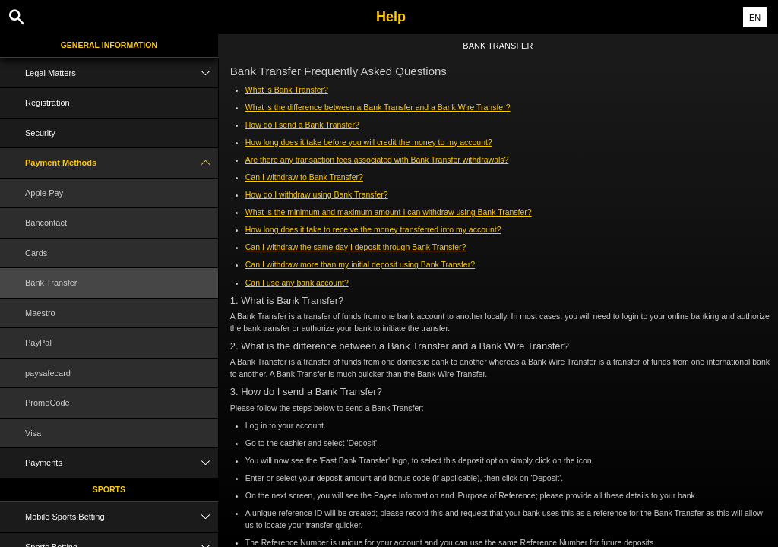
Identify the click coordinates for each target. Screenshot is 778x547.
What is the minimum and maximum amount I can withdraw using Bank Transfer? (388, 212)
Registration (47, 102)
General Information (109, 44)
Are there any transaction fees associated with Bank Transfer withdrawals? (377, 159)
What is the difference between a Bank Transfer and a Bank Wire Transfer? (378, 107)
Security (40, 133)
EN (755, 17)
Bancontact (46, 222)
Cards (36, 253)
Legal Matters (121, 73)
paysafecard (48, 373)
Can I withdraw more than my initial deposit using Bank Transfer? (360, 264)
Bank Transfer (51, 282)
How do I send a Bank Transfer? (302, 124)
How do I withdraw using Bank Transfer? (316, 194)
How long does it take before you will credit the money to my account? (368, 142)
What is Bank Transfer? (286, 89)
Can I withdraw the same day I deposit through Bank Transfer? (355, 246)
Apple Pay (44, 193)
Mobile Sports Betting (121, 517)
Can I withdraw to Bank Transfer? (304, 177)
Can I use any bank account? (297, 282)
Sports (109, 489)
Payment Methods (121, 163)
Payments (121, 463)
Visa (33, 433)
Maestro (40, 313)
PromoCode (47, 402)
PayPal (38, 342)
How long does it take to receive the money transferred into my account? (373, 229)
